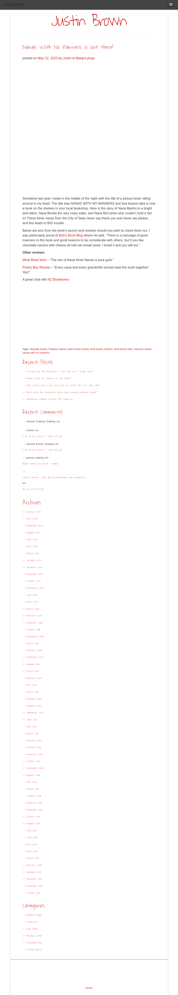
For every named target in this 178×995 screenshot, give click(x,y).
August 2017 (33, 664)
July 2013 (32, 830)
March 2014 (33, 789)
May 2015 (32, 726)
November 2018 (35, 623)
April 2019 (32, 602)
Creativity (32, 922)
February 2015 (34, 740)
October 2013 (33, 817)
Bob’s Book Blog (71, 235)
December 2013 (34, 803)
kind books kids (123, 349)
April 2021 (32, 546)
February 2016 (34, 699)
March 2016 (33, 692)
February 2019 (34, 616)
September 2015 (35, 713)
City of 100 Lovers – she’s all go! (42, 436)
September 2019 (35, 588)
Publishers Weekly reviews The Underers (50, 399)
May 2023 (32, 519)
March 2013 (33, 858)
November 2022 (35, 526)
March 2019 (33, 609)
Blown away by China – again (40, 463)
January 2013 (34, 872)
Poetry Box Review (36, 267)
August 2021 (33, 533)
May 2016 (32, 685)
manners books (143, 349)
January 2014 (34, 796)
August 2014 (33, 775)
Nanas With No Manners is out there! (68, 47)
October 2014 (34, 761)
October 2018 (33, 630)
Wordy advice (34, 949)
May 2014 (32, 782)
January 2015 (34, 747)
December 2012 (34, 879)
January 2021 (34, 560)
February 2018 (34, 650)
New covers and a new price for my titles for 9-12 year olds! (63, 385)
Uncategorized (34, 943)
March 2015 (33, 734)
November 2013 (35, 810)
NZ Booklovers (58, 279)
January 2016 (34, 706)
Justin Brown (88, 21)
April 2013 (32, 851)
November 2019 (35, 574)
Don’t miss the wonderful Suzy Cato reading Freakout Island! (62, 392)
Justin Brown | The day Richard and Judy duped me (54, 477)
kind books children (101, 349)
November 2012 (35, 886)
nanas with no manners (36, 352)
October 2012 (34, 893)
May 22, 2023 (48, 58)
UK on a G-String (34, 489)
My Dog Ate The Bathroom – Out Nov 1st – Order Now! (60, 371)
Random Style (34, 936)
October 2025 (34, 512)
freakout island (57, 349)
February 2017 (34, 678)
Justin (67, 58)
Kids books (32, 929)
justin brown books (78, 349)
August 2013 (33, 823)
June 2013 (32, 837)
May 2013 (32, 844)
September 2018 (35, 636)
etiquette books (38, 349)
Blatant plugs (85, 58)
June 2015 (32, 720)
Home (89, 987)
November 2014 (35, 754)
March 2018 (33, 643)
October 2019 (34, 581)
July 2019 (32, 595)
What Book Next (34, 260)
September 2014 (35, 768)
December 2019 (34, 567)
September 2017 (35, 657)
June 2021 (32, 539)
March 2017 (33, 671)
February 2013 (34, 865)
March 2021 (33, 553)
